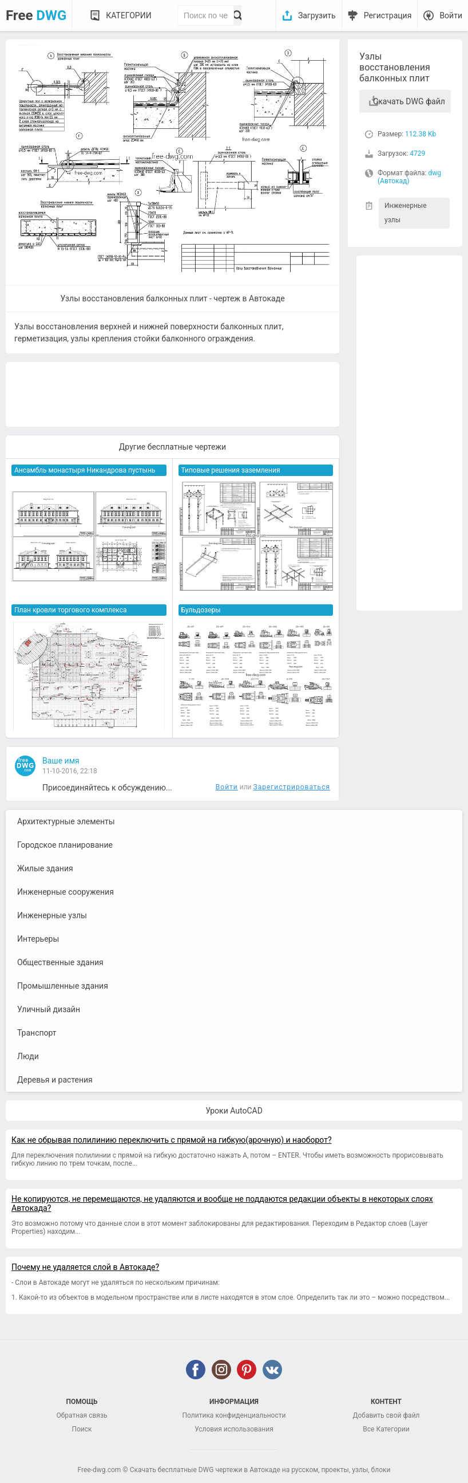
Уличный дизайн (48, 1009)
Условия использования (234, 1429)
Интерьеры (38, 938)
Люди (28, 1056)
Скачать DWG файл (409, 101)
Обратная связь (81, 1415)
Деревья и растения (55, 1079)
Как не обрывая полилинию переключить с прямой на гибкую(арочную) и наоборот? (171, 1139)
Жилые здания (45, 868)
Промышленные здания (62, 985)
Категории (128, 15)
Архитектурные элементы (66, 821)
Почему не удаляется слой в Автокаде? (85, 1267)
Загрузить (317, 15)
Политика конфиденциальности (234, 1415)
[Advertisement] (409, 433)
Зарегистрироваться (291, 787)
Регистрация (388, 15)
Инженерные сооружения (65, 891)
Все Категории (386, 1429)
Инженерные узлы (405, 213)
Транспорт (37, 1032)
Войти (450, 15)
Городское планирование (65, 844)
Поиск (82, 1429)
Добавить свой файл (385, 1415)
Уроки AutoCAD (234, 1110)
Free (36, 15)
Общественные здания (60, 962)
